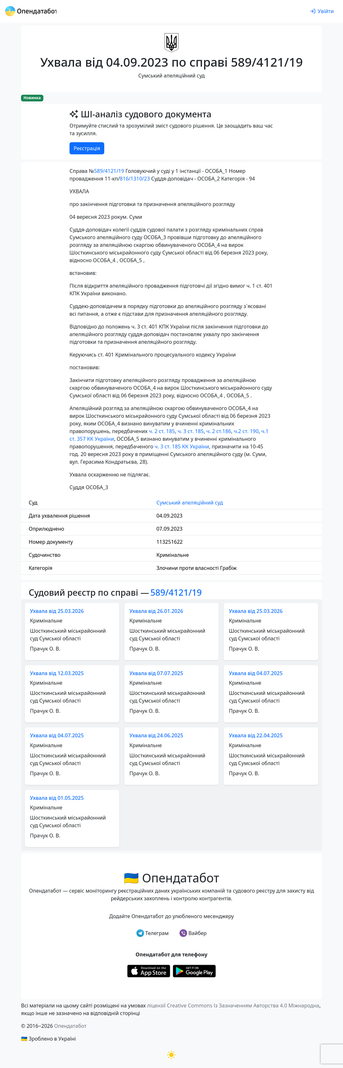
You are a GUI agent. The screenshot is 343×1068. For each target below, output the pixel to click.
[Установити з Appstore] (149, 970)
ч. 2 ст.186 (218, 431)
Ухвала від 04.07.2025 (256, 673)
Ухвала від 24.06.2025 (156, 735)
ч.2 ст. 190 (246, 431)
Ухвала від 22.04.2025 (256, 735)
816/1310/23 (135, 178)
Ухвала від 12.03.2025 (57, 673)
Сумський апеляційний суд (190, 502)
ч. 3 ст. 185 (191, 431)
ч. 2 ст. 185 (162, 431)
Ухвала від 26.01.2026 (156, 611)
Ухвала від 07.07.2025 (156, 673)
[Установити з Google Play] (194, 970)
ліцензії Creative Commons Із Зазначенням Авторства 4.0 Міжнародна (233, 1005)
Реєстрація (87, 148)
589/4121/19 (109, 170)
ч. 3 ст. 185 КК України (182, 446)
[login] (322, 11)
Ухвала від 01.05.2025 (57, 797)
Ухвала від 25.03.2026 (57, 611)
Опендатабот (70, 1025)
